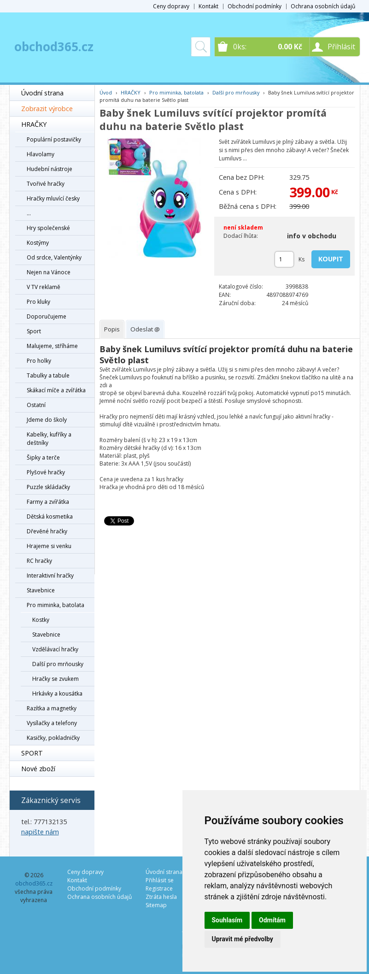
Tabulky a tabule (48, 375)
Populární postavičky (54, 139)
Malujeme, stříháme (52, 346)
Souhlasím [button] (227, 920)
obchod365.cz (54, 46)
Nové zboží (38, 768)
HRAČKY (34, 124)
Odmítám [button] (272, 920)
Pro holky (39, 361)
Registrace (159, 888)
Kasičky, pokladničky (53, 738)
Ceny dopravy (171, 6)
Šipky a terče (43, 457)
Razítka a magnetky (51, 708)
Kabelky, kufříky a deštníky (49, 439)
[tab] (112, 329)
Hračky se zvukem (55, 679)
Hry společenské (48, 228)
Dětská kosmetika (50, 516)
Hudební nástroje (49, 169)
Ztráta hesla (161, 897)
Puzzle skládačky (48, 487)
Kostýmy (38, 243)
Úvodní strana (42, 93)
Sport (34, 331)
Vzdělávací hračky (55, 649)
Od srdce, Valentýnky (54, 257)
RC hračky (39, 561)
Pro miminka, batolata (55, 605)
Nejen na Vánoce (48, 272)
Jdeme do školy (47, 420)
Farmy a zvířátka (48, 502)
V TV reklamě (43, 287)
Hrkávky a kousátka (57, 693)
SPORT (32, 753)
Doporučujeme (46, 316)
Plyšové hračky (46, 472)
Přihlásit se (160, 880)
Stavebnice (41, 590)
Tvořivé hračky (45, 184)
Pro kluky (38, 302)
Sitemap (156, 905)
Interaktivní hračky (50, 575)
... (29, 213)
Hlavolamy (40, 154)
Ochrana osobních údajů (323, 6)
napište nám (40, 831)
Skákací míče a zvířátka (56, 390)
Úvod (106, 92)
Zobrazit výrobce (47, 108)
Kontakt (208, 6)
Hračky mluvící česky (53, 198)
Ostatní (36, 405)
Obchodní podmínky (254, 6)
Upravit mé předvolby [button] (242, 939)
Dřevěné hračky (47, 531)
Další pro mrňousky (57, 664)
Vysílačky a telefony (52, 723)
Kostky (40, 620)
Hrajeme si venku (49, 546)
